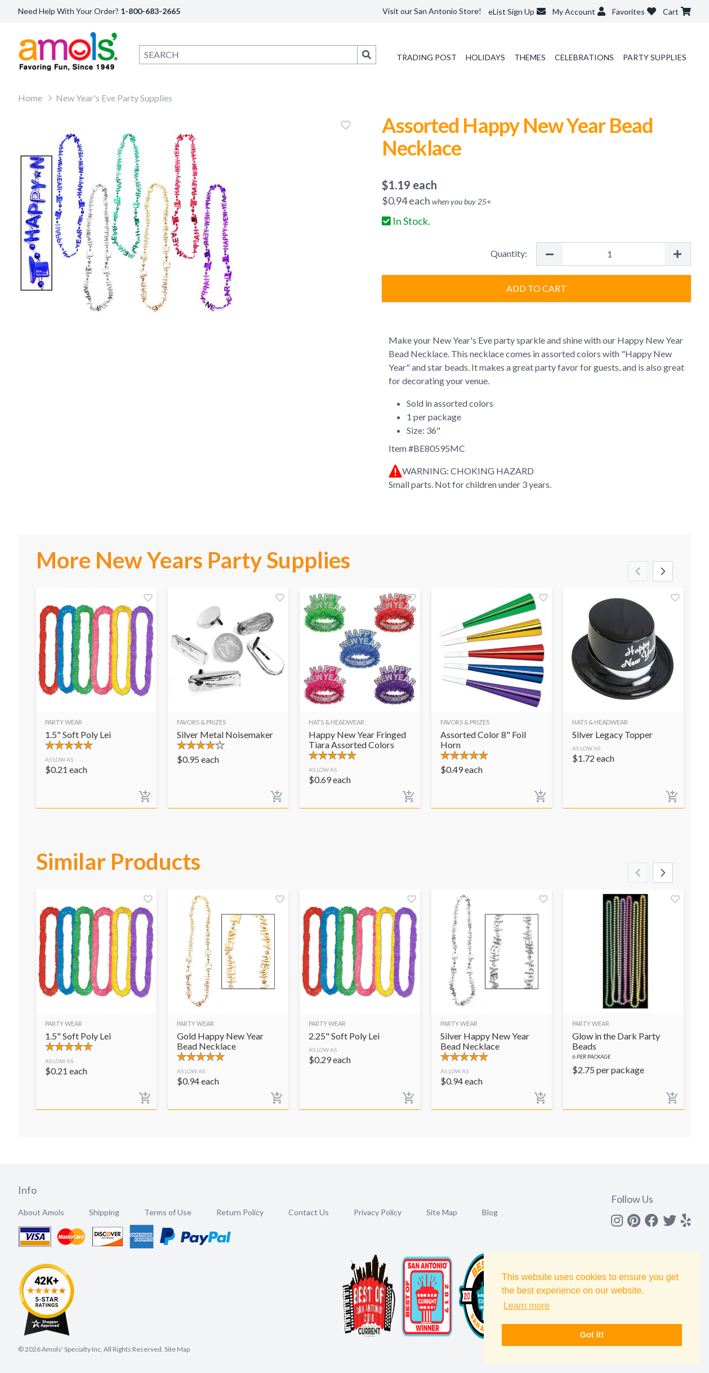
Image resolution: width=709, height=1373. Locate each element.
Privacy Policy (378, 1212)
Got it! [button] (592, 1334)
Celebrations (584, 57)
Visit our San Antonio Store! (431, 11)
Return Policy (240, 1212)
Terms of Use (167, 1212)
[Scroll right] (663, 571)
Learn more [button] (526, 1305)
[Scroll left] (638, 571)
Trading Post (426, 57)
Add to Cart (536, 288)
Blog (490, 1212)
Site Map (441, 1212)
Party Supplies (654, 57)
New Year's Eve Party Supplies (114, 97)
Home (30, 97)
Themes (530, 57)
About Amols (41, 1212)
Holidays (485, 57)
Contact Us (308, 1212)
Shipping (104, 1212)
